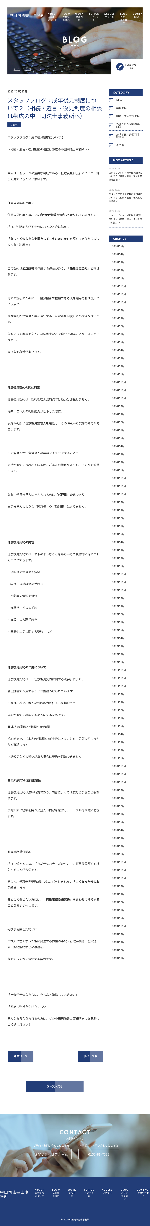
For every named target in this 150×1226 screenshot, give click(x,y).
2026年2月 (118, 270)
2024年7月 (118, 422)
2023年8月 (118, 510)
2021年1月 (118, 758)
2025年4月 (118, 350)
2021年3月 (118, 742)
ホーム (17, 69)
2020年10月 (119, 782)
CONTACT (139, 17)
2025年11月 (119, 294)
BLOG (124, 19)
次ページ (90, 1056)
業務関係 (121, 108)
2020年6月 (118, 814)
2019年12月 (119, 862)
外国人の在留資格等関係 (128, 125)
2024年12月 (119, 382)
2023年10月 (119, 494)
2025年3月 (118, 358)
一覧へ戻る (55, 1086)
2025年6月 (118, 334)
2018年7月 (118, 950)
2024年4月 (118, 446)
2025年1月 (118, 374)
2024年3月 (118, 454)
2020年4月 (118, 830)
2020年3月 (118, 838)
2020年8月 (118, 798)
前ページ (20, 1056)
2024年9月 (118, 406)
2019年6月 (118, 910)
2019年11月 (119, 870)
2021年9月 (118, 694)
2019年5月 (118, 918)
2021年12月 (119, 670)
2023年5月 (118, 534)
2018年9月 (118, 934)
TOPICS (94, 17)
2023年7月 (118, 518)
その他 (120, 145)
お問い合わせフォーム (51, 1154)
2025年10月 (119, 302)
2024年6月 (118, 430)
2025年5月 (118, 342)
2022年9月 (118, 598)
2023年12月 (119, 478)
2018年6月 (118, 958)
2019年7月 (118, 902)
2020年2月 (118, 846)
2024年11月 (119, 390)
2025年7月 (118, 326)
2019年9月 (118, 886)
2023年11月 (119, 486)
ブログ (28, 69)
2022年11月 (119, 582)
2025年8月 (118, 318)
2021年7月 (118, 710)
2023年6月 (118, 526)
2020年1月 (118, 854)
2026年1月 (118, 278)
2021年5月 (118, 726)
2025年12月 (119, 286)
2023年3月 (118, 550)
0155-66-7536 (98, 1154)
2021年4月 (118, 734)
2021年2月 (118, 750)
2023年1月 (118, 566)
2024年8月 (118, 414)
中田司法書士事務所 (27, 16)
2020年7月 (118, 806)
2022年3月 (118, 646)
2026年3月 (118, 262)
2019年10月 (119, 878)
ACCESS (109, 16)
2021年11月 (119, 678)
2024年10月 (119, 398)
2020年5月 (118, 822)
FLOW (66, 17)
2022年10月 (119, 590)
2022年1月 (118, 662)
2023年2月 (118, 558)
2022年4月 (118, 638)
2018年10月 (119, 926)
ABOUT (52, 17)
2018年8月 (118, 942)
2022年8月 (118, 606)
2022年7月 (118, 614)
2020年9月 (118, 790)
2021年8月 (118, 702)
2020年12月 (119, 766)
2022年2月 (118, 654)
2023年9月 (118, 502)
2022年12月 (119, 574)
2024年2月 (118, 462)
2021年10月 (119, 686)
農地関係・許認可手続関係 (128, 136)
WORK (79, 17)
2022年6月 (118, 622)
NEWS (119, 100)
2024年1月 (118, 470)
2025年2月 (118, 366)
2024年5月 (118, 438)
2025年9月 (118, 310)
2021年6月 (118, 718)
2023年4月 (118, 542)
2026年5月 (118, 246)
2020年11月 (119, 774)
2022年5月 (118, 630)
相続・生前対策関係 (128, 116)
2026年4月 (118, 254)
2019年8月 (118, 894)
